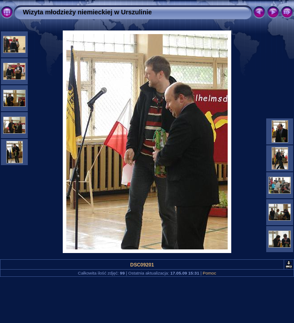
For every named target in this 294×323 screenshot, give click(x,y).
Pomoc (209, 273)
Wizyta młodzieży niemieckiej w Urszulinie (87, 12)
